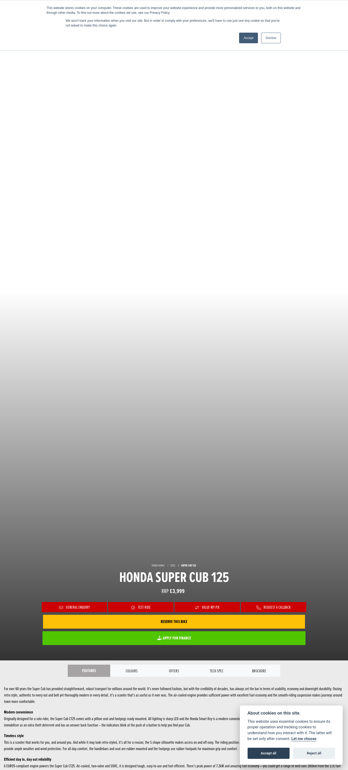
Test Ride (141, 607)
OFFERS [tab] (174, 671)
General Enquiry (74, 607)
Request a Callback (273, 607)
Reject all (314, 753)
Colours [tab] (132, 671)
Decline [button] (271, 38)
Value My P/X (207, 607)
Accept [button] (248, 38)
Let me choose (304, 739)
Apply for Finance (174, 638)
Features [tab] (89, 671)
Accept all (268, 753)
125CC (172, 565)
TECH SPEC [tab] (216, 671)
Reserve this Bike (174, 621)
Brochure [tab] (259, 671)
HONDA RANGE (158, 565)
